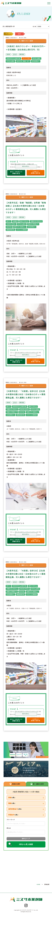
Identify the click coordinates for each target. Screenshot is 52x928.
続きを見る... (26, 166)
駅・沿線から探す (37, 789)
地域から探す (14, 789)
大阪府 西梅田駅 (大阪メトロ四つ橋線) (26, 797)
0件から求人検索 (26, 850)
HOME (38, 890)
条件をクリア (26, 844)
